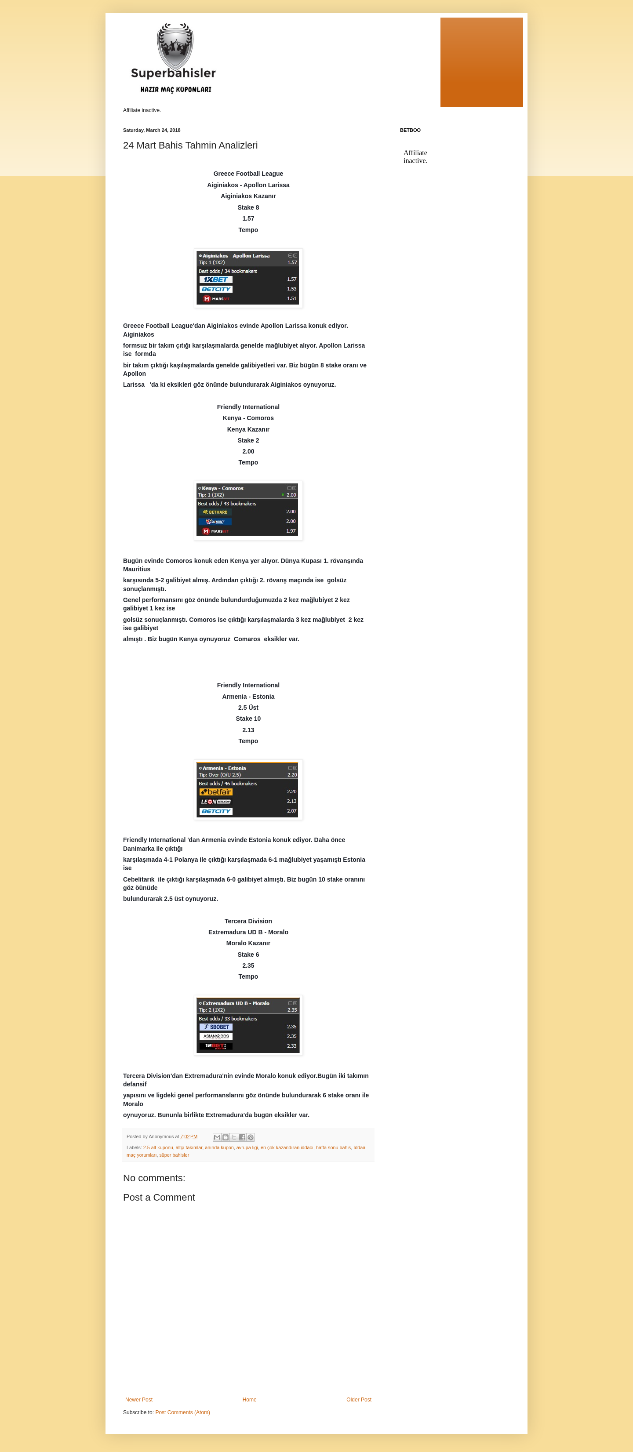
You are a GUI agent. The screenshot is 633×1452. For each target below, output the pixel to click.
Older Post (358, 1400)
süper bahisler (174, 1155)
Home (250, 1400)
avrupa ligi (247, 1147)
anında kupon (219, 1147)
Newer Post (139, 1400)
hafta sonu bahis (333, 1147)
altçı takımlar (189, 1147)
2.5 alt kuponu (158, 1147)
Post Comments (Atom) (182, 1412)
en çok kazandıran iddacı (287, 1147)
